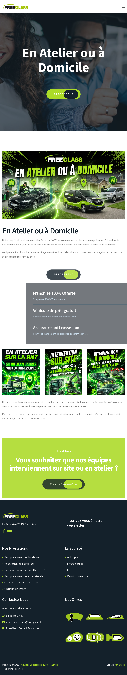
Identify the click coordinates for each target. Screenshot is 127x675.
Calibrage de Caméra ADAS (21, 582)
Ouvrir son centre (77, 576)
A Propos (72, 557)
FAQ (69, 570)
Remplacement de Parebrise (21, 557)
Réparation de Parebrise (19, 563)
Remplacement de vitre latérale (23, 576)
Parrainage (120, 665)
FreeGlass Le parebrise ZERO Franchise (39, 665)
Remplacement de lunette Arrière (25, 570)
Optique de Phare (15, 589)
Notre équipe (75, 563)
